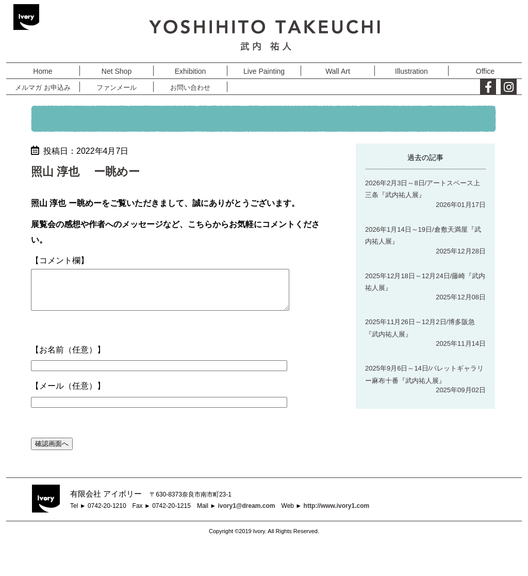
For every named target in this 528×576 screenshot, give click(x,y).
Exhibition (190, 71)
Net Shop (116, 71)
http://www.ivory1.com (337, 513)
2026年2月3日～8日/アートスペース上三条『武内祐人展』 (422, 189)
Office (485, 71)
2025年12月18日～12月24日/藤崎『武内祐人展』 (425, 282)
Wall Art (337, 71)
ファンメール (116, 87)
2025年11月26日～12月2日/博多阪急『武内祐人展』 (420, 328)
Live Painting (264, 71)
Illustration (411, 71)
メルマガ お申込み (43, 87)
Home (42, 71)
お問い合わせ (190, 87)
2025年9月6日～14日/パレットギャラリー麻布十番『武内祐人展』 (424, 374)
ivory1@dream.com (246, 513)
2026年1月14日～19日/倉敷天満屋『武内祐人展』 (423, 235)
